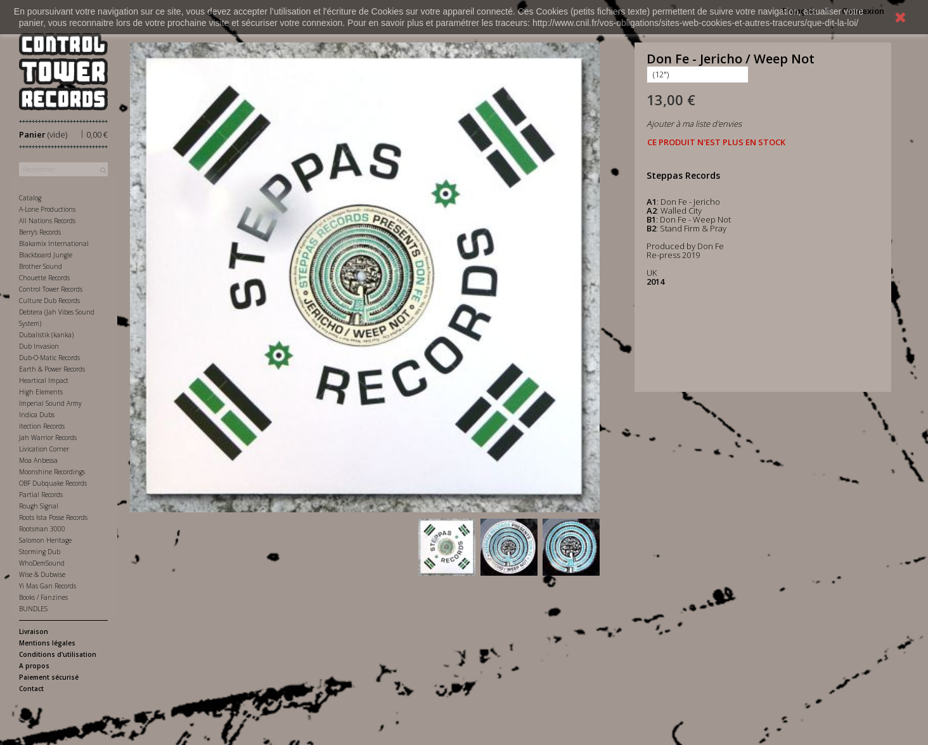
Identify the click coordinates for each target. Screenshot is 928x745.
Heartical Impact (43, 380)
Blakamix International (54, 243)
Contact (31, 688)
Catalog (30, 197)
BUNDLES (33, 608)
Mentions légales (47, 642)
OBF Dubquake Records (53, 483)
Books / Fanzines (43, 597)
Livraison (33, 631)
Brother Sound (40, 266)
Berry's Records (40, 232)
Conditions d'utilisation (57, 654)
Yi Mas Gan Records (47, 585)
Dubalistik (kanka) (46, 334)
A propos (34, 665)
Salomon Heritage (45, 540)
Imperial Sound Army (50, 403)
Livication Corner (44, 448)
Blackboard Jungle (45, 254)
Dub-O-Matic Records (49, 357)
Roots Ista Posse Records (53, 517)
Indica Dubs (37, 414)
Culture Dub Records (49, 300)
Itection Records (42, 426)
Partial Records (41, 494)
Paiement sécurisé (49, 677)
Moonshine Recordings (52, 471)
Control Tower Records (50, 289)
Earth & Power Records (52, 369)
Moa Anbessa (38, 460)
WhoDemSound (42, 563)
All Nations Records (47, 220)
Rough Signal (38, 506)
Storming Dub (39, 551)
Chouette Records (44, 277)
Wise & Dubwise (42, 574)
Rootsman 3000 (42, 528)
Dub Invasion (39, 346)
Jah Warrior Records (48, 437)
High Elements (41, 391)
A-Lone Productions (47, 209)
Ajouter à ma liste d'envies (694, 123)
